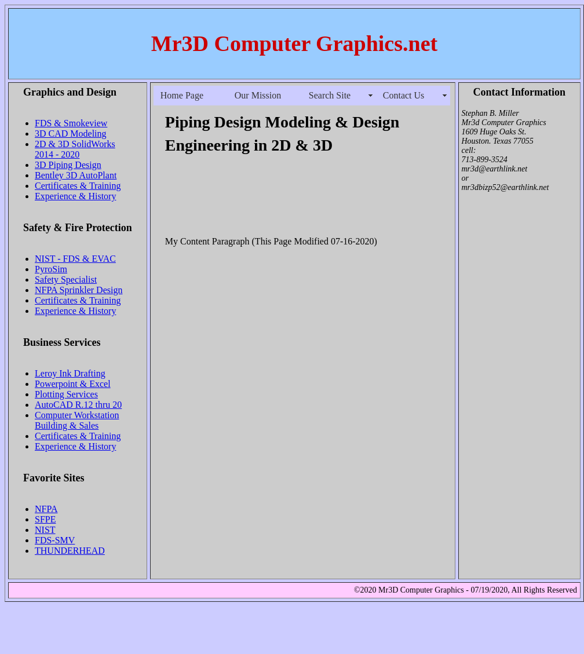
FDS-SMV (55, 540)
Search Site (330, 95)
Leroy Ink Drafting (70, 373)
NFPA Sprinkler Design (78, 290)
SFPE (45, 519)
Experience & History (75, 196)
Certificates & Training (78, 186)
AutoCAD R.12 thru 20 (78, 405)
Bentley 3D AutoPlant (75, 175)
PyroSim (51, 269)
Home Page (181, 95)
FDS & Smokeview (71, 123)
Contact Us (404, 95)
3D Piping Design (68, 165)
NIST (45, 530)
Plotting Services (66, 394)
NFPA (46, 509)
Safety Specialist (66, 279)
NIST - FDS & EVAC (75, 259)
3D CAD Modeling (71, 133)
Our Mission (258, 95)
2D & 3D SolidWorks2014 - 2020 (75, 149)
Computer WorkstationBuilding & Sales (77, 420)
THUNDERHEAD (70, 551)
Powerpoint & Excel (73, 384)
